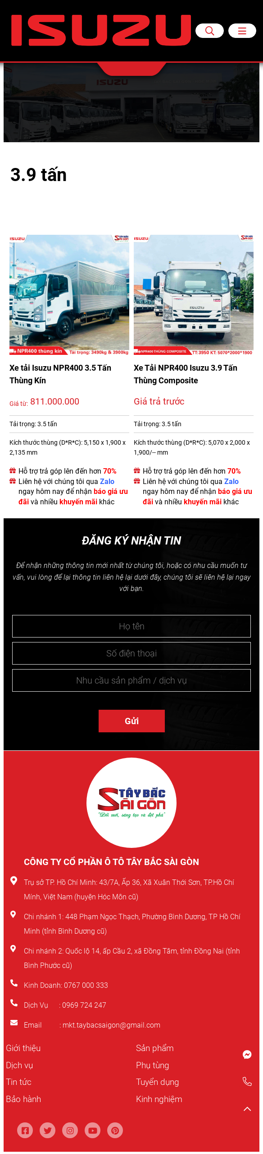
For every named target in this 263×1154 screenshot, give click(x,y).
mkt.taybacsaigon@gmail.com (111, 1025)
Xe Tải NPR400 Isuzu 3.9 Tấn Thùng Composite (185, 374)
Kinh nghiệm (160, 1098)
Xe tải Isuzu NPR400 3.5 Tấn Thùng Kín (60, 374)
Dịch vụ (20, 1064)
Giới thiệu (24, 1047)
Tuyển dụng (159, 1081)
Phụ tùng (153, 1064)
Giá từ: (18, 403)
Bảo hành (24, 1098)
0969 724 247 (84, 1005)
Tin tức (19, 1081)
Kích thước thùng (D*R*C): (45, 442)
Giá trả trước (159, 401)
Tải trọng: (22, 424)
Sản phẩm (156, 1047)
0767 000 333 (87, 985)
